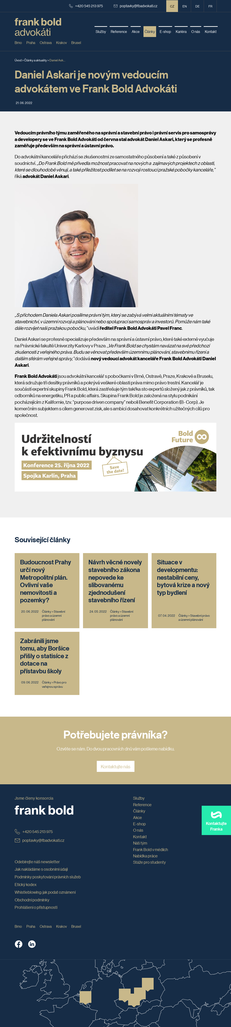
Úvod (18, 60)
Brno (18, 42)
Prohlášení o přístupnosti (36, 907)
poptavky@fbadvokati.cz (135, 5)
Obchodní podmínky (32, 899)
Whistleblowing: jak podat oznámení (45, 892)
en (184, 6)
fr (210, 6)
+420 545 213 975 (86, 5)
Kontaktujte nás (115, 766)
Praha (30, 42)
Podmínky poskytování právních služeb (48, 876)
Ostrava (46, 42)
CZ (172, 6)
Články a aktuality (35, 60)
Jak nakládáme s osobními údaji (41, 869)
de (197, 6)
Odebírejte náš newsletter (37, 861)
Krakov (61, 42)
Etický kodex (26, 884)
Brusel (76, 42)
